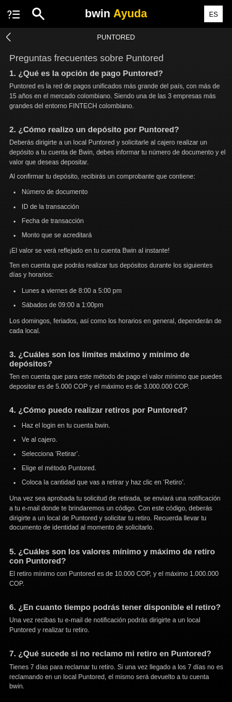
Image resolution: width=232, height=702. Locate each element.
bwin (116, 13)
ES (213, 14)
